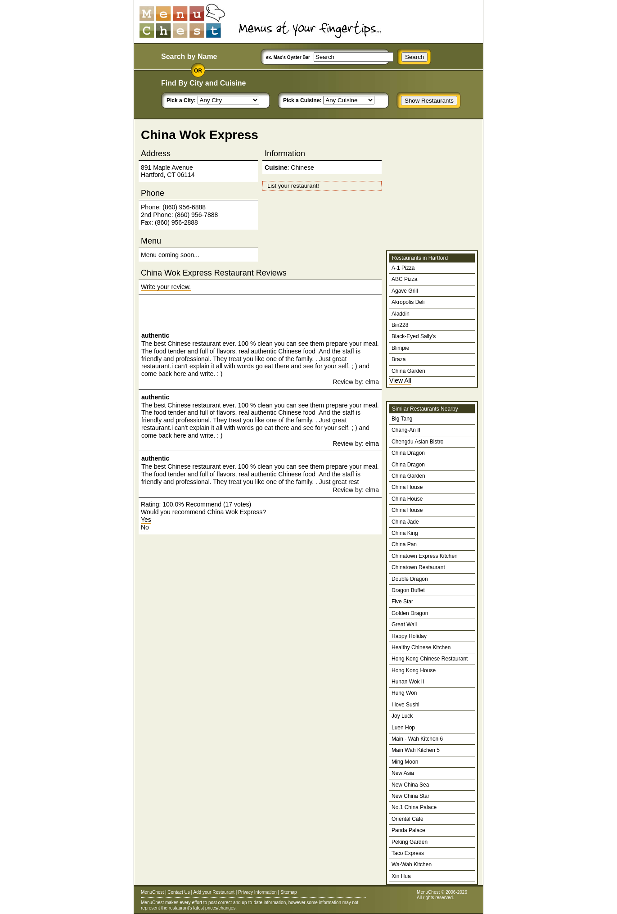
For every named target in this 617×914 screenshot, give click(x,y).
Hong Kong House (414, 670)
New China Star (410, 796)
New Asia (403, 773)
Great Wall (404, 624)
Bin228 (400, 325)
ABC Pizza (404, 279)
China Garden (408, 371)
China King (405, 533)
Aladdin (401, 314)
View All (400, 380)
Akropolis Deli (408, 302)
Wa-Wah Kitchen (412, 864)
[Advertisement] (246, 311)
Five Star (402, 601)
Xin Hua (401, 876)
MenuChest (152, 892)
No (145, 527)
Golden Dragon (410, 613)
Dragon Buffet (408, 590)
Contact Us (178, 892)
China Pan (404, 544)
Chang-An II (406, 430)
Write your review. (166, 286)
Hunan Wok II (408, 682)
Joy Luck (402, 716)
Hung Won (404, 693)
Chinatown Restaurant (418, 567)
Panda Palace (408, 830)
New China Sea (410, 785)
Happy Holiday (409, 636)
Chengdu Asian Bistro (417, 442)
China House (407, 487)
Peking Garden (410, 842)
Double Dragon (410, 579)
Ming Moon (405, 762)
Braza (398, 359)
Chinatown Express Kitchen (425, 556)
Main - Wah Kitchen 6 (417, 739)
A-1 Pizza (403, 268)
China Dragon (408, 453)
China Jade (405, 522)
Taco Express (408, 853)
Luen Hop (403, 727)
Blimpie (400, 348)
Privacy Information (257, 892)
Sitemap (288, 892)
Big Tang (402, 419)
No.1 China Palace (414, 807)
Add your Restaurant (213, 892)
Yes (146, 519)
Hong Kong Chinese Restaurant (430, 659)
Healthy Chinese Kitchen (421, 647)
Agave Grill (405, 291)
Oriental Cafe (407, 819)
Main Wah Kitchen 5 (416, 750)
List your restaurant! (293, 185)
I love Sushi (405, 704)
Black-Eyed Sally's (414, 336)
